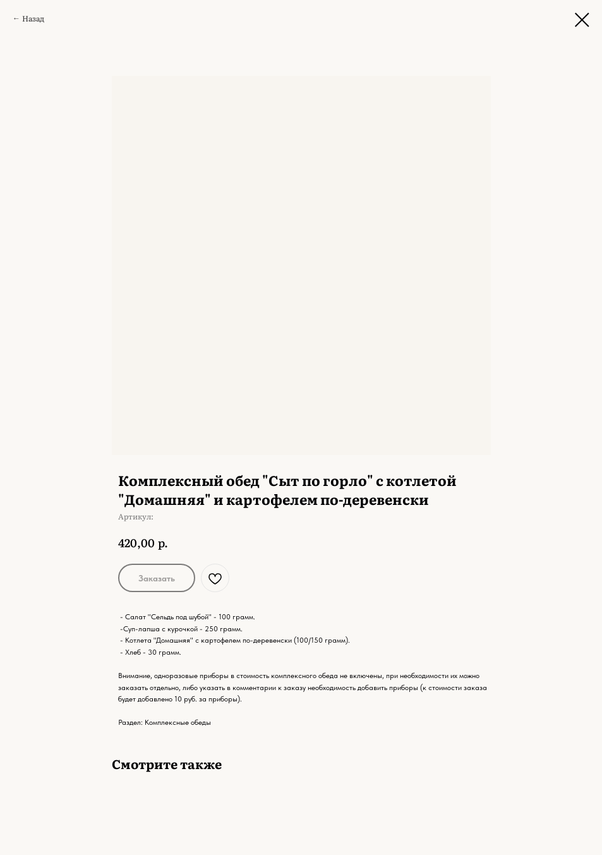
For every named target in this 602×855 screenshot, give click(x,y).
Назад (33, 18)
